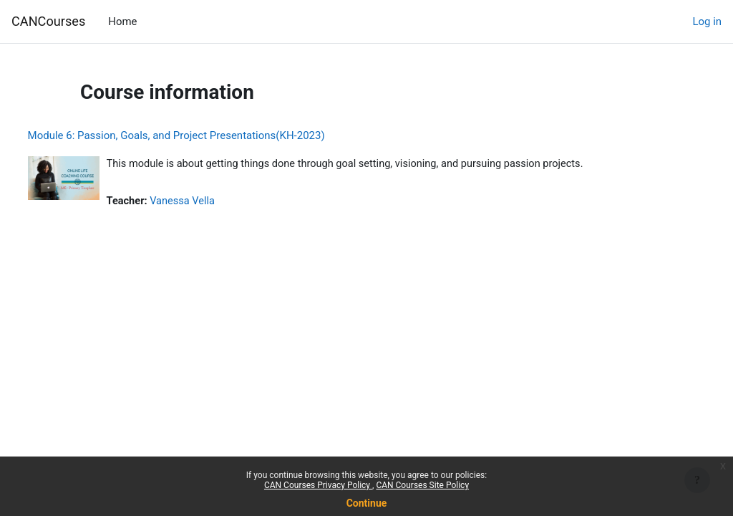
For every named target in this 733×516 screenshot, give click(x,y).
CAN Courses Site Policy (422, 485)
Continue (366, 503)
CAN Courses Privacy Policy (318, 485)
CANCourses (48, 21)
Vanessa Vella (211, 202)
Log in (707, 21)
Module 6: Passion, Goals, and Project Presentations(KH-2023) (202, 135)
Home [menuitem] (122, 21)
